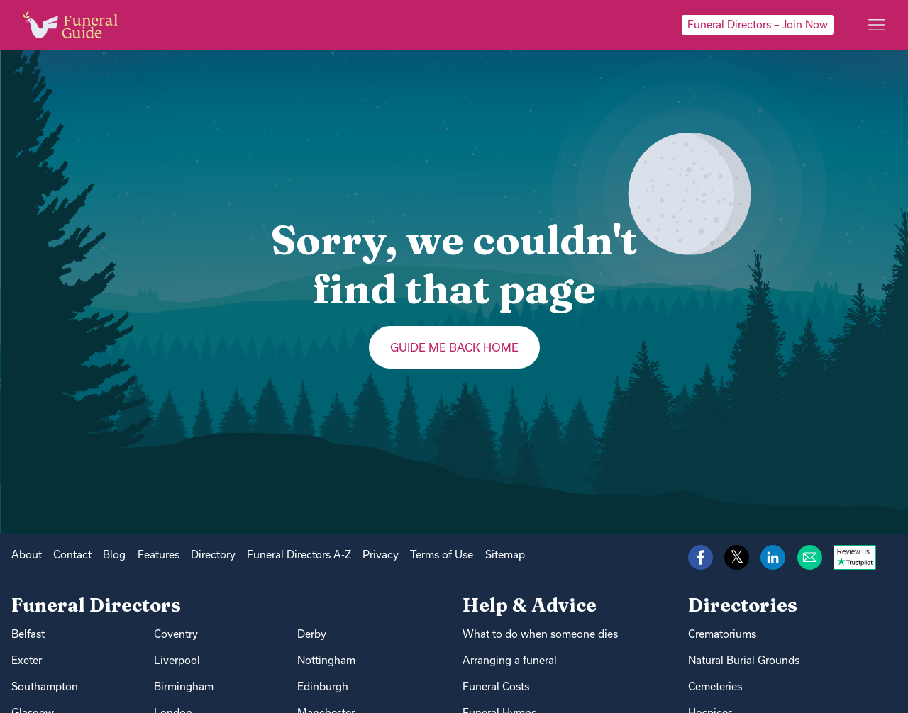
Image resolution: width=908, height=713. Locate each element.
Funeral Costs (496, 686)
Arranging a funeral (510, 660)
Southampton (44, 686)
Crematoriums (722, 634)
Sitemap (505, 555)
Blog (114, 555)
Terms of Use (441, 555)
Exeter (26, 660)
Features (158, 555)
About (26, 555)
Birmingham (184, 686)
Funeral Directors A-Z (299, 555)
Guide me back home (454, 347)
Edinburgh (322, 686)
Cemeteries (715, 686)
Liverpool (177, 660)
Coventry (176, 634)
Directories (742, 605)
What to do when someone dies (540, 634)
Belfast (28, 634)
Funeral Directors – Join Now (757, 24)
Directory (213, 555)
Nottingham (326, 660)
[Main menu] (876, 24)
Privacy (380, 555)
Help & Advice (530, 605)
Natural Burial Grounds (743, 660)
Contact (72, 555)
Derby (311, 634)
